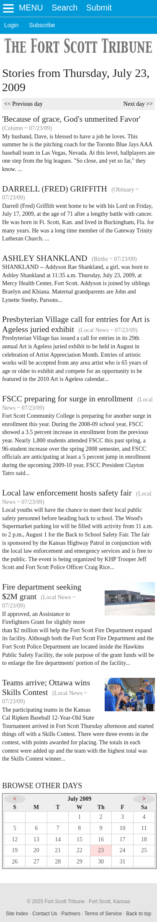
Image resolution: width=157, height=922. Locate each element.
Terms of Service (103, 914)
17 (123, 839)
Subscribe (42, 25)
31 (123, 861)
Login (11, 25)
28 (58, 861)
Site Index (17, 914)
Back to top (138, 914)
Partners (71, 914)
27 (36, 861)
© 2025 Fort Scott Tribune (56, 901)
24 (123, 850)
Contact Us (44, 914)
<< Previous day (23, 104)
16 (101, 839)
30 (101, 861)
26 (15, 861)
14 (58, 839)
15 (79, 839)
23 (101, 850)
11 (144, 828)
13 (36, 839)
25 (144, 850)
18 (144, 839)
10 (123, 828)
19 (15, 850)
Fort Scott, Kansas (109, 901)
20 (36, 850)
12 (15, 839)
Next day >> (138, 104)
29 (79, 861)
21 (58, 850)
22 (79, 850)
